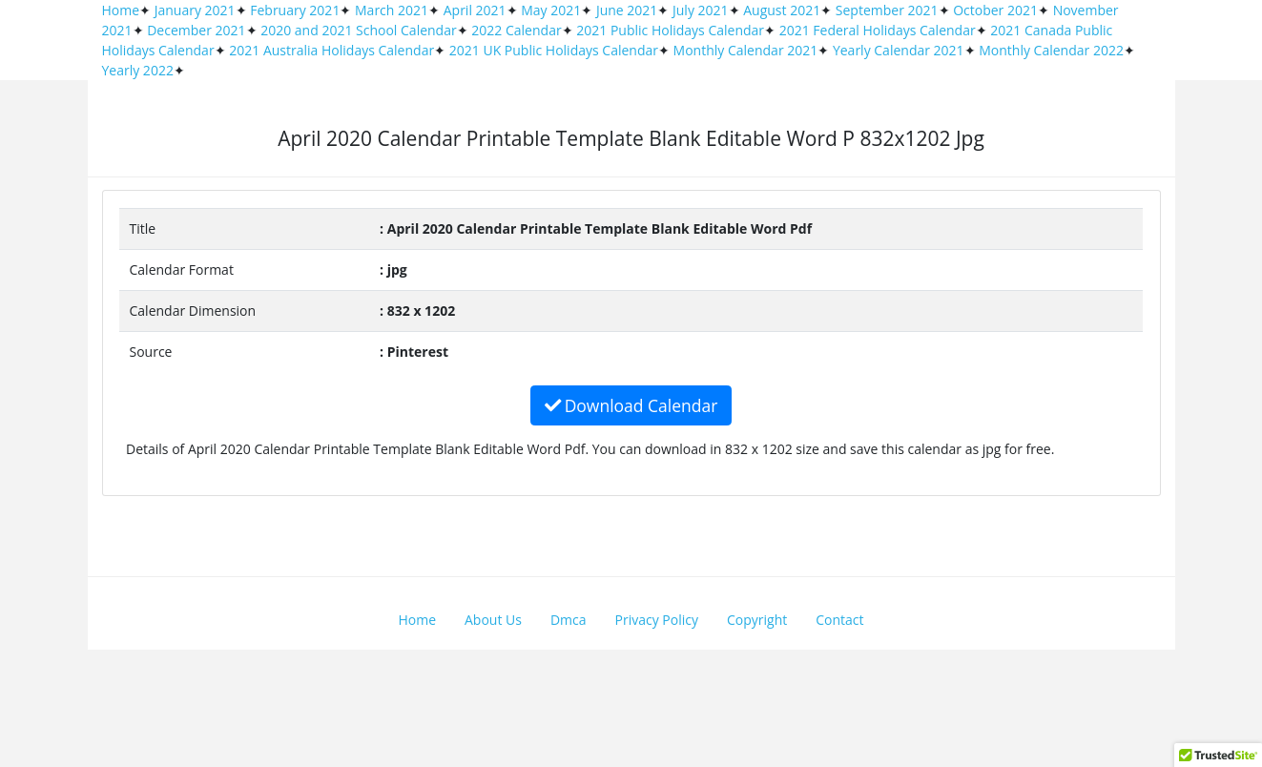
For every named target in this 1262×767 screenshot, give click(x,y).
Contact (839, 620)
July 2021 (700, 10)
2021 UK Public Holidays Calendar (553, 50)
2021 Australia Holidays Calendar (331, 50)
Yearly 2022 (138, 70)
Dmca (568, 620)
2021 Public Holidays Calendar (670, 30)
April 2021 (475, 10)
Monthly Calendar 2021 (745, 50)
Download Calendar (631, 405)
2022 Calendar (516, 30)
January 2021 (195, 10)
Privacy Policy (656, 620)
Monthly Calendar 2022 (1051, 50)
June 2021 (626, 10)
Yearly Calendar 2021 (898, 50)
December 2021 (196, 30)
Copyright (757, 620)
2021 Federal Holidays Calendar (877, 30)
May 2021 (551, 10)
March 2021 (391, 10)
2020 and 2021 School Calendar (358, 30)
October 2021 (995, 10)
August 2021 (781, 10)
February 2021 (295, 10)
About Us (493, 620)
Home (121, 10)
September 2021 (887, 10)
